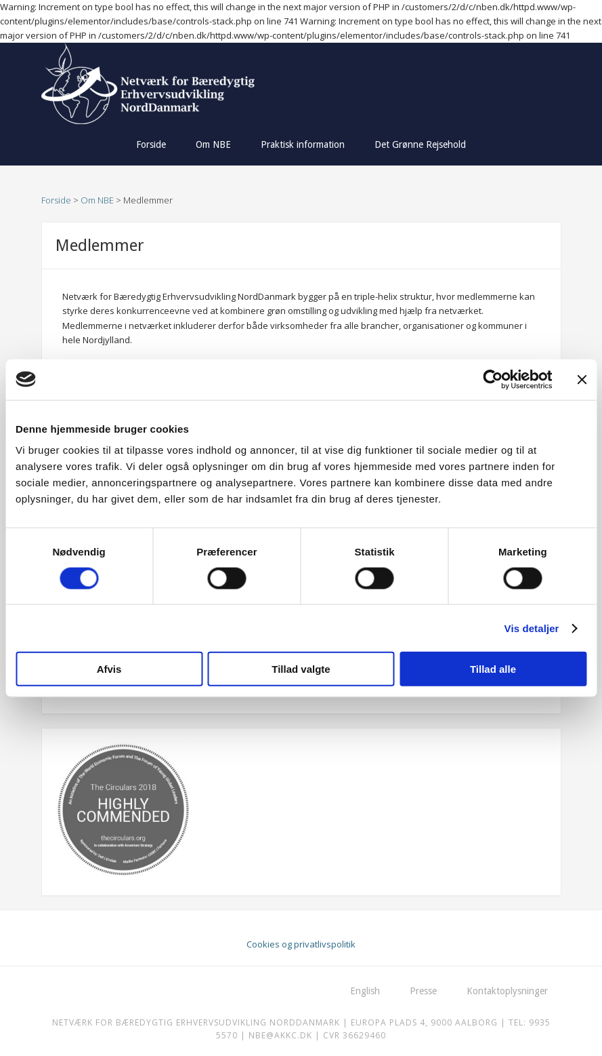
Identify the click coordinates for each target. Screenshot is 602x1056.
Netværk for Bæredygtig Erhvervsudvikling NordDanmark (171, 83)
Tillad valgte (301, 669)
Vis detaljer (531, 627)
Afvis (109, 669)
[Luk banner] (581, 379)
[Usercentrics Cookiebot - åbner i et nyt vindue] (492, 379)
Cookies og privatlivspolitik (301, 944)
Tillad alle (493, 669)
